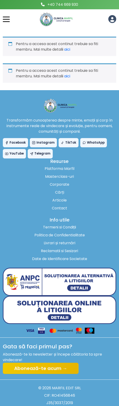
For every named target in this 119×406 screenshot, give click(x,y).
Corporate (59, 184)
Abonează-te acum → (40, 368)
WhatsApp (94, 142)
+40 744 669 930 (62, 4)
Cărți (59, 192)
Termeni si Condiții (59, 227)
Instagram (43, 142)
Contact (59, 208)
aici (67, 49)
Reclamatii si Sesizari (59, 251)
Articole (59, 200)
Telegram (40, 153)
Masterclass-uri (59, 176)
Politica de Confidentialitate (59, 235)
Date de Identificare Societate (59, 258)
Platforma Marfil (59, 168)
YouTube (14, 153)
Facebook (15, 142)
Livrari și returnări (59, 243)
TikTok (68, 142)
